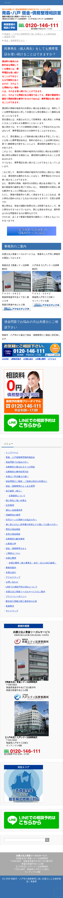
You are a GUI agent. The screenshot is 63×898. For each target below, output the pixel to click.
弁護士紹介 (11, 572)
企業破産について (17, 496)
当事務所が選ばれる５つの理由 (20, 467)
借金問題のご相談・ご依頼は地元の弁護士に (26, 481)
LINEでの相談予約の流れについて (21, 587)
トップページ (12, 452)
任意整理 (10, 505)
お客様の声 (11, 544)
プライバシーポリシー (16, 596)
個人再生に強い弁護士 (16, 500)
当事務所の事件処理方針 (17, 472)
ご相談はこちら (13, 553)
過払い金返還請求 (14, 510)
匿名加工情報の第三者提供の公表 (21, 601)
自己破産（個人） (14, 491)
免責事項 (10, 606)
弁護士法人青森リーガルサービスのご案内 (25, 592)
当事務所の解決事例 (15, 539)
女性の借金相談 (13, 534)
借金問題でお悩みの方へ (17, 462)
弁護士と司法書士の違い (17, 476)
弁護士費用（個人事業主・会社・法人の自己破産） (33, 563)
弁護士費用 (11, 558)
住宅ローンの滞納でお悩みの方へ (21, 520)
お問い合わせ (12, 582)
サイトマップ (12, 611)
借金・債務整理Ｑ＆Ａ (16, 548)
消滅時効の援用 (13, 515)
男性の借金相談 (13, 529)
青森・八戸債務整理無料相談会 (20, 457)
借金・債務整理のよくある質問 (20, 486)
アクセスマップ (13, 577)
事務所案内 (11, 568)
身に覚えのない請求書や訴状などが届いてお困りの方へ (32, 524)
